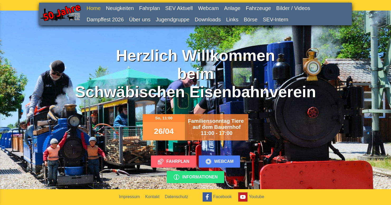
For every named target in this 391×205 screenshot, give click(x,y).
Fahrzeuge (258, 8)
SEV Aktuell (179, 8)
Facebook (216, 197)
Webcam (208, 8)
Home (94, 8)
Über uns (139, 19)
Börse (251, 19)
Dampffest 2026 (105, 19)
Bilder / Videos (293, 8)
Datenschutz (176, 196)
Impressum (129, 196)
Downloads (208, 19)
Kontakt (152, 196)
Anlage (232, 8)
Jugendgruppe (172, 19)
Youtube (250, 197)
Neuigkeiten (120, 8)
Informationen (195, 177)
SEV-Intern (275, 19)
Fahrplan (149, 8)
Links (232, 19)
